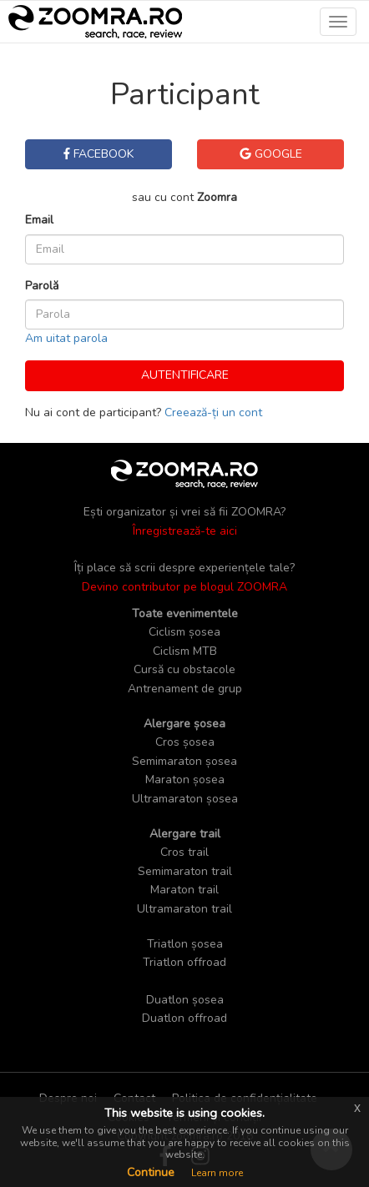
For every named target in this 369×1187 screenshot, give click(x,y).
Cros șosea (185, 742)
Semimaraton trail (185, 871)
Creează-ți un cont (213, 412)
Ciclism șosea (184, 632)
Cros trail (184, 852)
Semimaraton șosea (184, 761)
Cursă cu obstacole (184, 669)
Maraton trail (184, 890)
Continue (150, 1172)
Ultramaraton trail (184, 909)
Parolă (41, 286)
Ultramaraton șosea (185, 799)
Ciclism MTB (185, 651)
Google (271, 154)
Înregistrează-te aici (185, 531)
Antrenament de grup (185, 689)
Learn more (217, 1172)
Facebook (98, 154)
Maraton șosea (185, 779)
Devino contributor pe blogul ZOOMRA (184, 587)
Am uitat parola (66, 338)
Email (39, 220)
